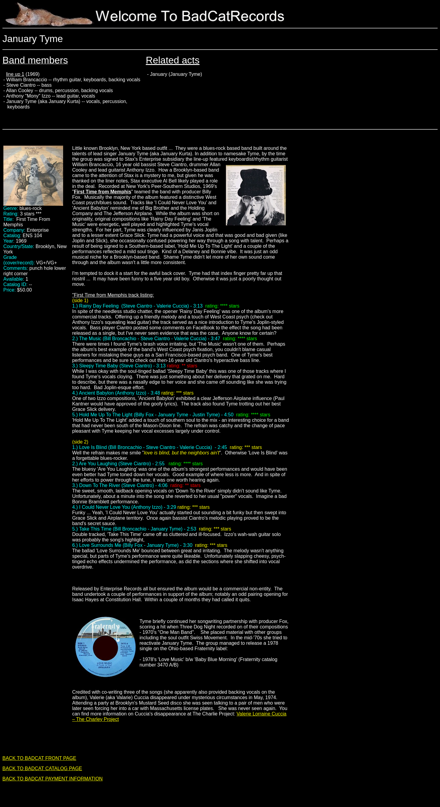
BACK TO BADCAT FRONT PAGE (39, 758)
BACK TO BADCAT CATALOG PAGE (42, 768)
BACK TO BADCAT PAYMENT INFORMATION (52, 778)
